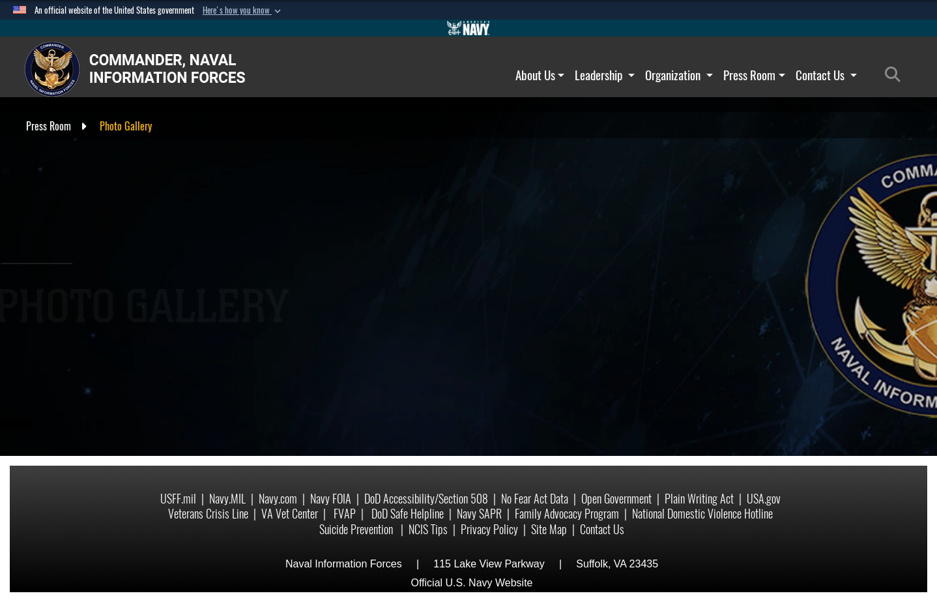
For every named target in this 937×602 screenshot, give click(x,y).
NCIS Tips (428, 529)
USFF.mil (178, 498)
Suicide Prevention (357, 529)
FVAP (345, 513)
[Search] (896, 75)
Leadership (605, 75)
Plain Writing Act (699, 498)
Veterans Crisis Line (208, 513)
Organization (679, 75)
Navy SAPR (479, 513)
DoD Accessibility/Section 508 (426, 498)
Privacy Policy (489, 529)
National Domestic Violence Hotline (702, 513)
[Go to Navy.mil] (468, 28)
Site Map (549, 529)
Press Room (754, 75)
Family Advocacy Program (567, 513)
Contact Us (826, 75)
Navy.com (278, 498)
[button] (243, 10)
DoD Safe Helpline (407, 513)
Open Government (616, 498)
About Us (540, 75)
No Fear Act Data (534, 498)
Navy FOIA (330, 498)
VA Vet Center (289, 513)
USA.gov (764, 498)
